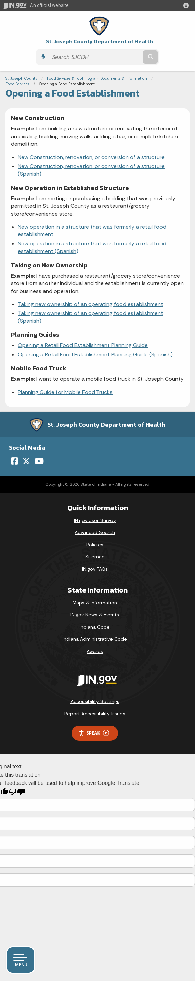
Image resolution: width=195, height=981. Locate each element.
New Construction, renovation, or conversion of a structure (91, 157)
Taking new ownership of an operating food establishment (90, 304)
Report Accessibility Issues (94, 714)
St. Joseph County (21, 78)
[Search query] (95, 57)
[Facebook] (14, 461)
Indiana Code (95, 627)
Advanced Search (95, 532)
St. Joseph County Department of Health (99, 41)
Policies (94, 545)
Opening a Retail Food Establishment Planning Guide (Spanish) (95, 354)
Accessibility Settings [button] (94, 701)
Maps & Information (95, 603)
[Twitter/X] (26, 461)
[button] (187, 5)
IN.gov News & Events (94, 615)
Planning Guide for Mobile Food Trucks (65, 392)
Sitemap (95, 556)
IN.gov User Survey (95, 520)
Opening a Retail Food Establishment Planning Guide (83, 345)
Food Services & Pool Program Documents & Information (97, 78)
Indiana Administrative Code (95, 639)
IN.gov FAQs (95, 569)
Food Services (17, 83)
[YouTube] (39, 461)
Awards (95, 651)
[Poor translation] (17, 792)
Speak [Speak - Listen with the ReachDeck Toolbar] (93, 733)
